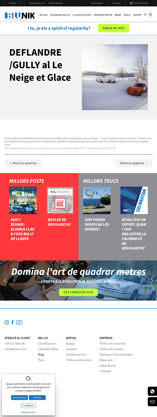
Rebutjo (37, 397)
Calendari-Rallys (60, 14)
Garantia (71, 349)
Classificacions (82, 14)
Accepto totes (19, 397)
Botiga (44, 14)
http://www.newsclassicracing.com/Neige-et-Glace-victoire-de (35, 148)
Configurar (28, 405)
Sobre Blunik (97, 3)
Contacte (116, 3)
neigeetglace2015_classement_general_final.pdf (91, 148)
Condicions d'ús (76, 354)
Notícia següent (134, 163)
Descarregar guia (78, 292)
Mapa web (106, 360)
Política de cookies (111, 349)
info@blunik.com (37, 3)
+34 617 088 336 (55, 3)
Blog (118, 14)
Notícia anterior (23, 163)
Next (152, 280)
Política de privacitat (112, 343)
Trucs (126, 14)
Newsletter (141, 3)
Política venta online (79, 360)
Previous (5, 280)
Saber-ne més (114, 28)
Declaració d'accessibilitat (116, 354)
